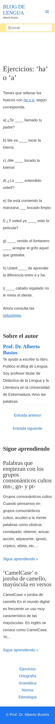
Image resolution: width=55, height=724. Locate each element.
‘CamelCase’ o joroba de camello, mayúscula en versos (27, 578)
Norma (27, 690)
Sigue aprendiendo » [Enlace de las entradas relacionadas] (20, 559)
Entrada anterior (27, 415)
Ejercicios (27, 669)
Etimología (27, 697)
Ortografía (27, 676)
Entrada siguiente (27, 428)
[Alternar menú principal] (47, 12)
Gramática (27, 683)
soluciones (12, 315)
